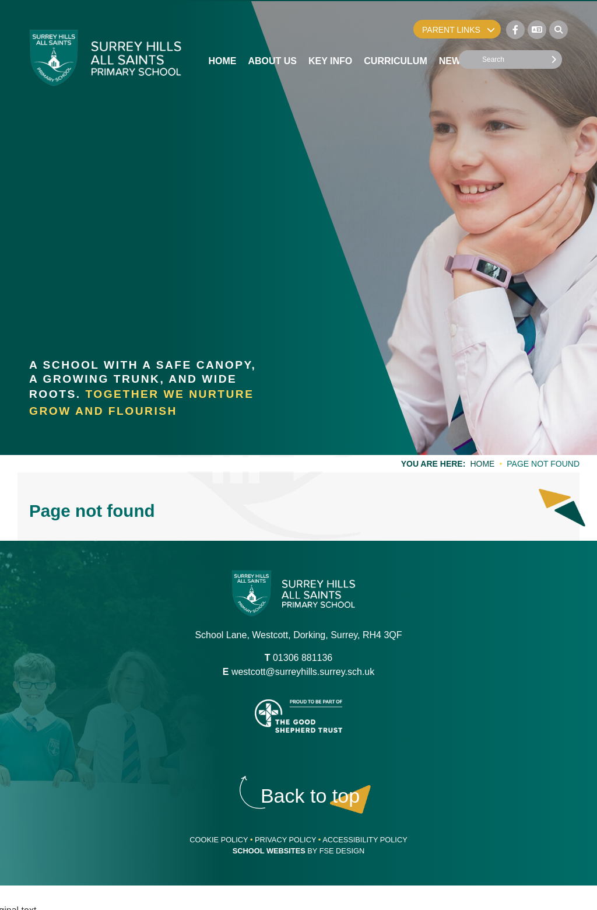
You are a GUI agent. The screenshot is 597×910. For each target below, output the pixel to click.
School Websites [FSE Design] (269, 850)
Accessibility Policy (365, 839)
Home (482, 463)
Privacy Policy (285, 839)
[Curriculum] (395, 35)
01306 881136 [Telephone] (302, 658)
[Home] (105, 57)
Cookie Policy (218, 839)
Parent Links (458, 29)
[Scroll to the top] (310, 796)
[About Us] (272, 35)
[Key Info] (330, 35)
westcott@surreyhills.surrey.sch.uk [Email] (302, 672)
